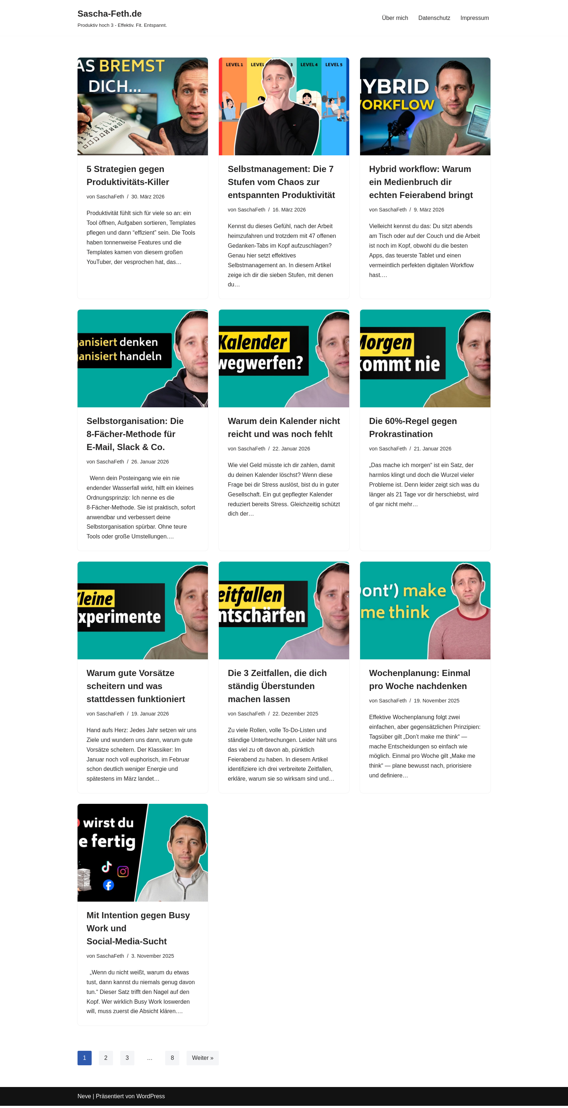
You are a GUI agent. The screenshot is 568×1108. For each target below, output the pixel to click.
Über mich (394, 18)
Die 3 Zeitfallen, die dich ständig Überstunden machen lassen (277, 687)
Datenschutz (434, 18)
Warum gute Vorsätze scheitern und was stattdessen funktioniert (136, 687)
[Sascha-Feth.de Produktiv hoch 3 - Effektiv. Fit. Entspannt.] (122, 18)
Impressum (474, 18)
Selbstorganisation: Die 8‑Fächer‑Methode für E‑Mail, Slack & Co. (135, 435)
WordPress (150, 1099)
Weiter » (203, 1060)
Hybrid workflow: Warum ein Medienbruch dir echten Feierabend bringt (421, 182)
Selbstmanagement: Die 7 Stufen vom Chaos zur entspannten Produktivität (281, 182)
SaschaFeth (110, 197)
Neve (84, 1099)
